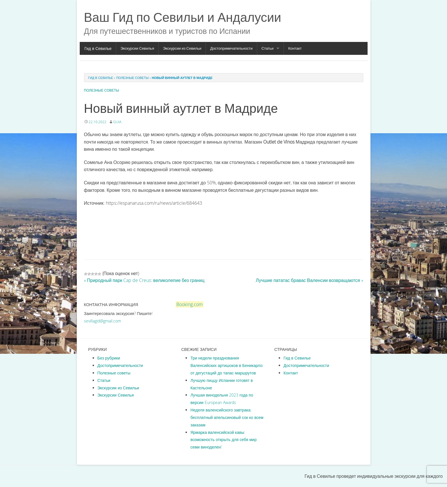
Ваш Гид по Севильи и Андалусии (182, 17)
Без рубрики (108, 358)
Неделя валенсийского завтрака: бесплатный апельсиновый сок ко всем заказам (226, 417)
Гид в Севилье (98, 48)
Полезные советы (132, 78)
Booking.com (189, 304)
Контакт (295, 48)
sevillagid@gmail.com (102, 321)
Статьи (267, 48)
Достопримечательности (231, 48)
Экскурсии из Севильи (182, 48)
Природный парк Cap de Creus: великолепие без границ (144, 280)
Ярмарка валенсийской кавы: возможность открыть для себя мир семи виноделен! (223, 440)
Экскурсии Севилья (137, 48)
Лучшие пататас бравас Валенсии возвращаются (309, 280)
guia (117, 121)
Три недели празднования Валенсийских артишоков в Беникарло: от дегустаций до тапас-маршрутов (226, 365)
